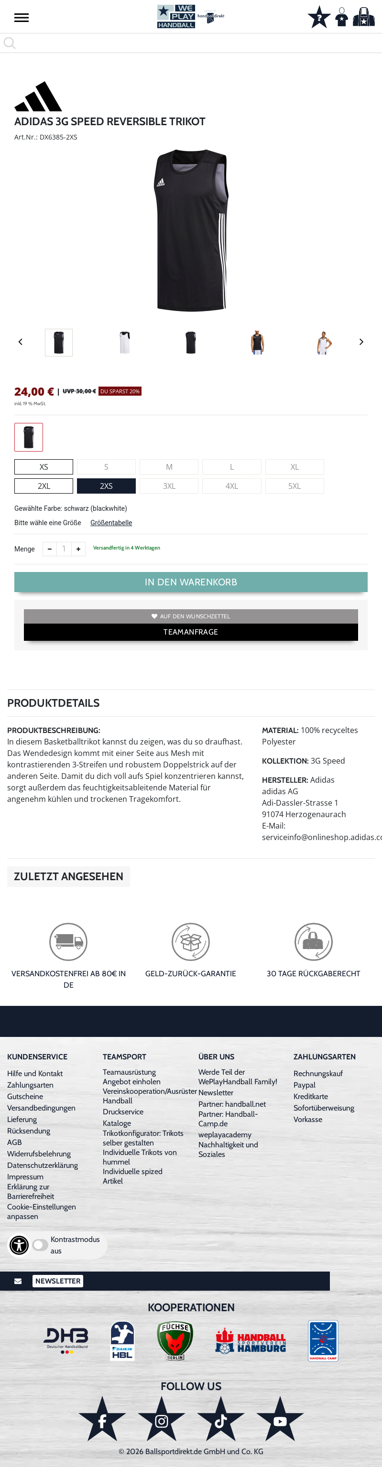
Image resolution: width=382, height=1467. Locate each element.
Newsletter (215, 1092)
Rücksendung (28, 1130)
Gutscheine (25, 1096)
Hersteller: (285, 780)
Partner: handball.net (232, 1104)
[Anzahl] (64, 549)
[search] (191, 43)
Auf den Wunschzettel (191, 616)
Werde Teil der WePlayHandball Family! (237, 1077)
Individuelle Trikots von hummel (140, 1157)
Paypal (305, 1084)
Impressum (25, 1176)
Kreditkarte (311, 1096)
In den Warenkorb (191, 582)
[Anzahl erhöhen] (78, 549)
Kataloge (117, 1123)
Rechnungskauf (318, 1073)
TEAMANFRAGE (191, 631)
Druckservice (123, 1111)
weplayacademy (224, 1134)
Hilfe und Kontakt (35, 1073)
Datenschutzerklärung (42, 1165)
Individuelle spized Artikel (133, 1176)
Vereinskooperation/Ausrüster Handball (150, 1096)
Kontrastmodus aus (75, 1245)
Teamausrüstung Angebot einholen (132, 1077)
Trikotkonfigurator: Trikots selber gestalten (143, 1138)
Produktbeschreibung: (53, 730)
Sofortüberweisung (324, 1107)
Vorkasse (308, 1119)
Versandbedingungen (41, 1107)
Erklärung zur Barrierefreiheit (30, 1191)
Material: (280, 730)
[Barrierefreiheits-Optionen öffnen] (19, 1245)
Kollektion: (285, 761)
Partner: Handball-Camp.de (228, 1119)
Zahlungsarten (30, 1084)
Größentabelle (111, 523)
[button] (21, 17)
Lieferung (22, 1119)
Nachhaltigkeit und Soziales (228, 1149)
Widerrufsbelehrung (39, 1153)
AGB (14, 1142)
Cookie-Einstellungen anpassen (41, 1211)
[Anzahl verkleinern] (50, 549)
